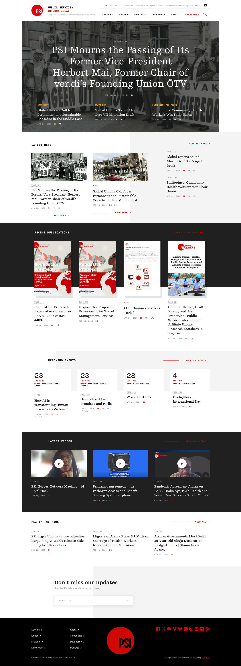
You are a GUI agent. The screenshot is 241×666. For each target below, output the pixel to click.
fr (127, 95)
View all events (195, 360)
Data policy (76, 641)
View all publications (188, 233)
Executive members (174, 5)
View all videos (195, 441)
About (175, 15)
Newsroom (159, 15)
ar (146, 318)
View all (200, 522)
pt (35, 416)
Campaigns (192, 15)
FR (111, 5)
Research (129, 5)
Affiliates (139, 5)
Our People (150, 5)
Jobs (160, 5)
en (122, 95)
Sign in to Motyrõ (192, 5)
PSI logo (75, 647)
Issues (123, 15)
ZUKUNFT (206, 657)
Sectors (107, 15)
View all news (198, 144)
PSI (96, 186)
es (132, 95)
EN (106, 5)
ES (116, 5)
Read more (59, 216)
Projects (140, 15)
